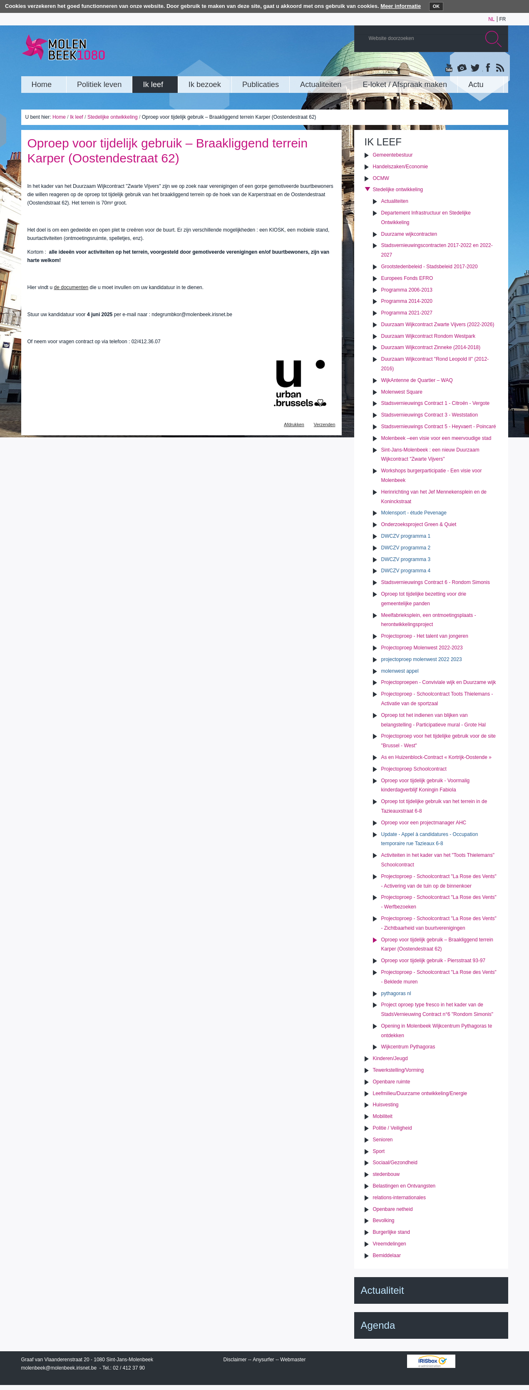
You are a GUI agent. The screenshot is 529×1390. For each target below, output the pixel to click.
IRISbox (431, 1361)
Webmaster (292, 1360)
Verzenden (324, 424)
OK (436, 6)
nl (491, 19)
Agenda (378, 1325)
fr (502, 19)
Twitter (474, 68)
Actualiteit (382, 1290)
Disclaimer (235, 1360)
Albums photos (462, 68)
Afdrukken (294, 424)
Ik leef (76, 117)
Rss (499, 68)
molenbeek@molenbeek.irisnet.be (59, 1368)
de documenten (71, 287)
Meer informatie (400, 6)
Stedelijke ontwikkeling (112, 117)
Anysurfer (263, 1360)
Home (59, 117)
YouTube (449, 68)
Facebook (487, 68)
